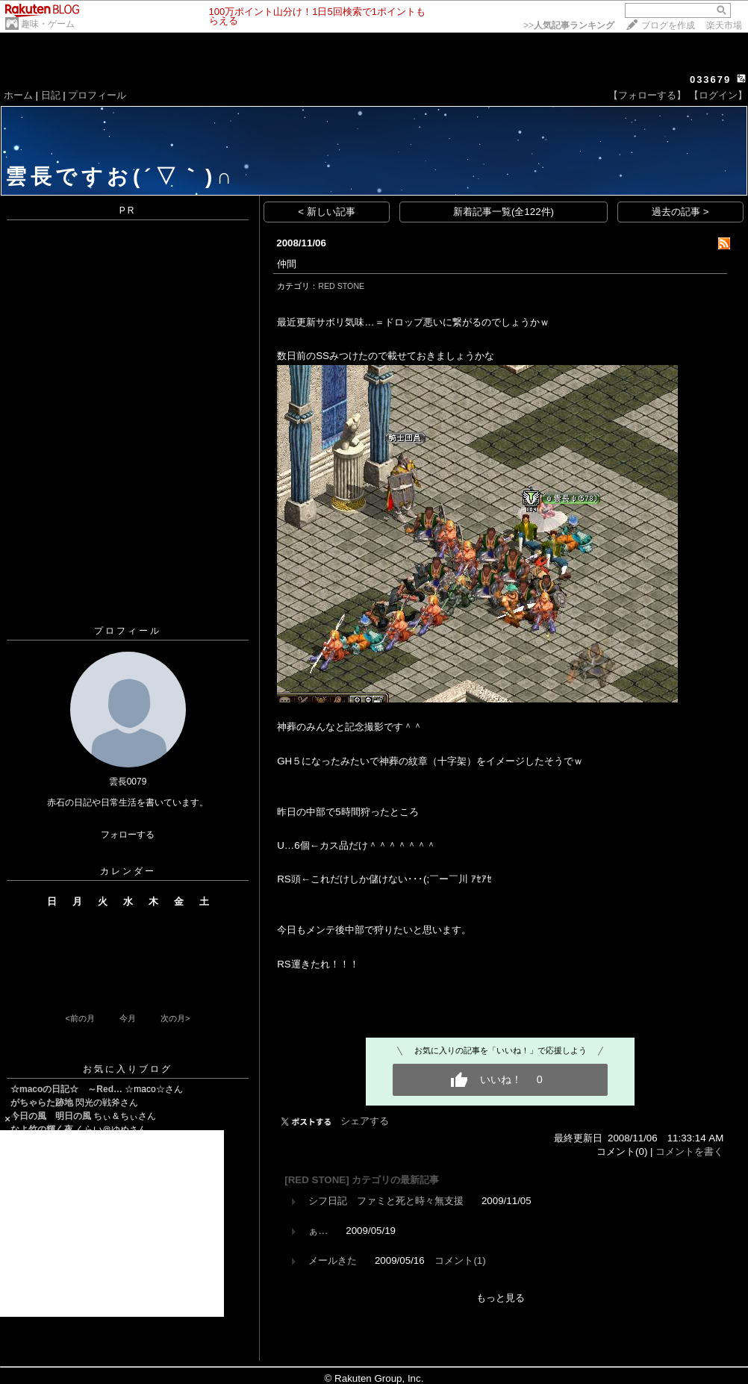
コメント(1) (459, 1260)
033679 (710, 79)
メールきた (332, 1260)
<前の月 (79, 1018)
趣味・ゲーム (48, 24)
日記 (50, 95)
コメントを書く (689, 1151)
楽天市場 (724, 25)
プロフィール (97, 95)
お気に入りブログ (127, 1069)
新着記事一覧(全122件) (503, 211)
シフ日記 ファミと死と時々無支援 (386, 1200)
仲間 (286, 263)
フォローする (128, 834)
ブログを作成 (668, 25)
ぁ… (318, 1230)
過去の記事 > (680, 211)
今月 (127, 1018)
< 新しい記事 (326, 211)
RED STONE (341, 285)
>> (568, 25)
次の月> (175, 1018)
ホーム (18, 95)
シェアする (364, 1120)
